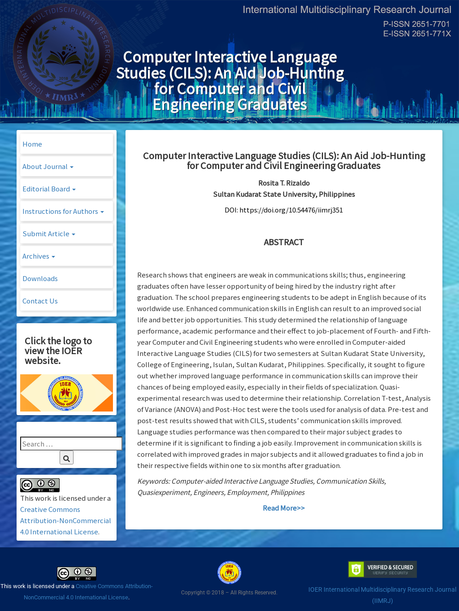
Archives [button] (38, 255)
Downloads (40, 278)
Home (32, 143)
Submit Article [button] (48, 233)
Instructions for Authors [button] (63, 211)
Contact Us (40, 300)
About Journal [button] (48, 166)
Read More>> (284, 507)
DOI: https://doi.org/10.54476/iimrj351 (284, 209)
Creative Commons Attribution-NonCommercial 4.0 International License (65, 520)
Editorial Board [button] (49, 188)
